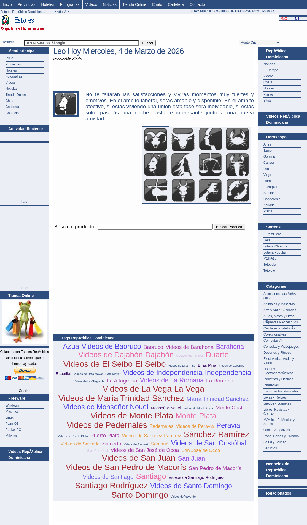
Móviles (11, 436)
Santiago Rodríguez (111, 485)
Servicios (270, 448)
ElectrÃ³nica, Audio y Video (278, 361)
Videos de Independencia (162, 372)
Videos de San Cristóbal (208, 443)
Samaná (160, 444)
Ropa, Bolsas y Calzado (281, 436)
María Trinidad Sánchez (218, 399)
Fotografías (70, 4)
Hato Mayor (112, 374)
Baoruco (153, 347)
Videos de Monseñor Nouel (105, 407)
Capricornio (271, 199)
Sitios (267, 100)
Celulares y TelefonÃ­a (279, 328)
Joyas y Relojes (275, 397)
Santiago (151, 476)
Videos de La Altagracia (89, 381)
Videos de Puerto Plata (73, 436)
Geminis (269, 157)
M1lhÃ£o (269, 258)
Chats (157, 4)
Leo (266, 169)
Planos (268, 94)
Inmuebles (271, 385)
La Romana (219, 381)
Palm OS (12, 424)
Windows (12, 405)
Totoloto (269, 271)
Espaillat (63, 373)
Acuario (269, 205)
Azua (71, 346)
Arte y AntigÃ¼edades (279, 310)
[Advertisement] (117, 269)
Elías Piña (207, 365)
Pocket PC (13, 430)
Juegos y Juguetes (277, 403)
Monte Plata (196, 415)
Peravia (228, 425)
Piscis (267, 211)
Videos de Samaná (136, 444)
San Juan (191, 458)
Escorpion (270, 187)
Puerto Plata (105, 435)
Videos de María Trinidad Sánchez (121, 398)
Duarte (217, 354)
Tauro (267, 150)
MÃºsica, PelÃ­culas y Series (279, 422)
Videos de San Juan (139, 457)
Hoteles (47, 4)
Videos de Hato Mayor (88, 374)
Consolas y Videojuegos (281, 347)
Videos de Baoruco (111, 346)
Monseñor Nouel (166, 407)
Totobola (269, 265)
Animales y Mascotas (279, 304)
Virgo (267, 175)
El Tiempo (270, 70)
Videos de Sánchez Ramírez (151, 435)
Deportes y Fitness (277, 353)
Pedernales (161, 426)
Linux (10, 418)
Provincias (27, 4)
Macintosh (13, 411)
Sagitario (269, 193)
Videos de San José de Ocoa (145, 450)
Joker (267, 240)
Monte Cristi (230, 407)
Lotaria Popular (274, 252)
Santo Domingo (139, 494)
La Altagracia (122, 381)
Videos (91, 4)
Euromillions (272, 234)
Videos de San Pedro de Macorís (126, 467)
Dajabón (159, 354)
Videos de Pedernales (107, 424)
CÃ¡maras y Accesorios (280, 322)
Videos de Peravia (195, 426)
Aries (267, 144)
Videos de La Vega (137, 388)
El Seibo (150, 363)
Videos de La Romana (172, 380)
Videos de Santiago (108, 477)
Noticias (110, 4)
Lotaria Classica (275, 246)
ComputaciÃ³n (273, 340)
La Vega (189, 388)
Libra (267, 181)
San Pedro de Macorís (215, 468)
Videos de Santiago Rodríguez (196, 477)
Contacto (197, 4)
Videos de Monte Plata (132, 415)
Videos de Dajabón (110, 354)
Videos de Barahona (190, 347)
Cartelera (176, 4)
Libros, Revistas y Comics (276, 412)
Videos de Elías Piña (181, 365)
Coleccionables (274, 334)
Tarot (24, 202)
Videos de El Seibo (98, 363)
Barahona (230, 346)
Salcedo (111, 444)
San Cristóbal (97, 451)
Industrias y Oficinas (278, 379)
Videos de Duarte (189, 356)
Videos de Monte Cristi (198, 408)
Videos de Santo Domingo (191, 486)
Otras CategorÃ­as (276, 430)
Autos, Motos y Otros (278, 316)
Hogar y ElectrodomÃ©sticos (278, 371)
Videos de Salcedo (80, 444)
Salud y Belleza (274, 442)
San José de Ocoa (200, 450)
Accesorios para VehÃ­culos (280, 296)
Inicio (7, 4)
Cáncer (268, 163)
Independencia (228, 372)
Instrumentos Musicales (280, 391)
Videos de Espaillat (231, 365)
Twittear (8, 42)
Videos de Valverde (183, 496)
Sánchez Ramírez (216, 434)
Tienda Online (134, 4)
